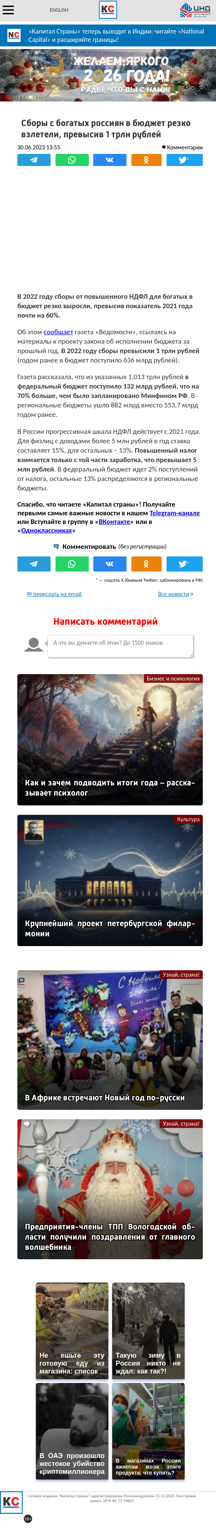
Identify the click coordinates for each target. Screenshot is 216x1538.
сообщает (58, 331)
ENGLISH (59, 10)
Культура (188, 819)
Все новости (173, 594)
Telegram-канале (175, 513)
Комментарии (185, 147)
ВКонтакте (114, 521)
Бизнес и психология (173, 678)
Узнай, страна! (181, 974)
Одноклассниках (46, 530)
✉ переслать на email (54, 594)
